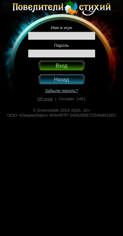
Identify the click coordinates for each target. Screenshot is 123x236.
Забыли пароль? (61, 90)
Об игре (45, 98)
